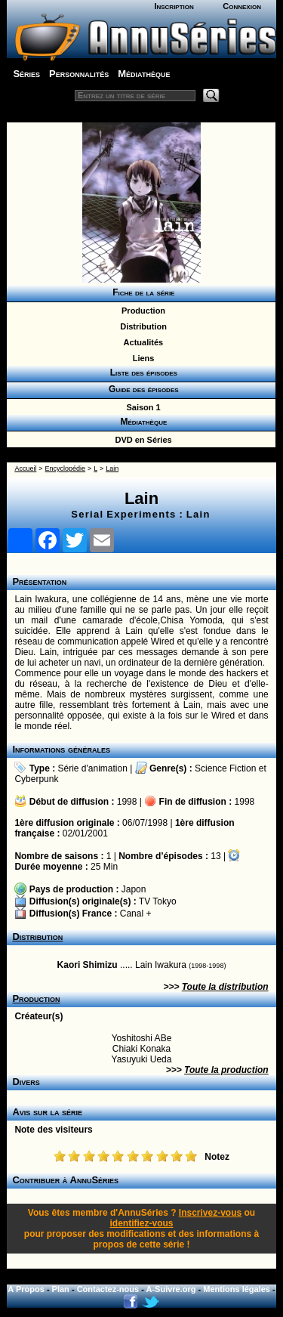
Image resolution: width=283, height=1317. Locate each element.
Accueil (25, 468)
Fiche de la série (141, 292)
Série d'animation (93, 768)
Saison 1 (141, 407)
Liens (141, 358)
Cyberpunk (36, 779)
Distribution (141, 326)
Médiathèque (144, 73)
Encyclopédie (65, 468)
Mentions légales (236, 1289)
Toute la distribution (225, 987)
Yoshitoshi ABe (142, 1038)
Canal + (136, 913)
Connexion (242, 6)
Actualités (141, 342)
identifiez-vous (141, 1223)
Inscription (173, 6)
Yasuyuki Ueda (142, 1059)
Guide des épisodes (140, 389)
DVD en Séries (140, 439)
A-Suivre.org (171, 1289)
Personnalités (79, 73)
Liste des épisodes (141, 372)
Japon (134, 889)
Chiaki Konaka (141, 1048)
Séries (26, 73)
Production (141, 310)
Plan (60, 1289)
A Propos (26, 1289)
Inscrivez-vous (210, 1212)
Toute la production (226, 1070)
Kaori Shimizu (87, 965)
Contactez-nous (108, 1289)
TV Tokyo (158, 901)
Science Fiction (225, 768)
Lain (112, 468)
